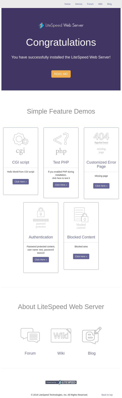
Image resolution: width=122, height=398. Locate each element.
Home (68, 3)
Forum (90, 4)
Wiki (100, 4)
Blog (109, 4)
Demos (78, 4)
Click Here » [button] (21, 181)
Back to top (107, 395)
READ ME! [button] (61, 74)
